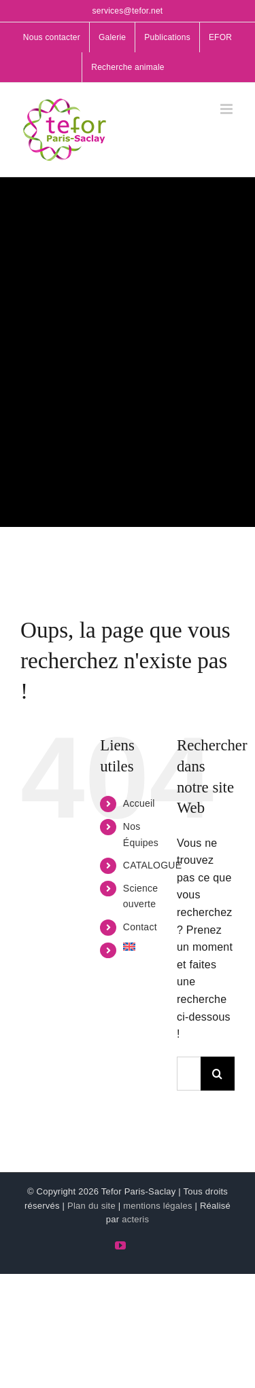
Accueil (139, 803)
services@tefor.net (127, 11)
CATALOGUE (152, 865)
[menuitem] (139, 947)
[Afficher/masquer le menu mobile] (227, 109)
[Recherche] (218, 1074)
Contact (140, 926)
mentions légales (157, 1206)
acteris (135, 1219)
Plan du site (91, 1206)
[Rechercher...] (189, 1074)
